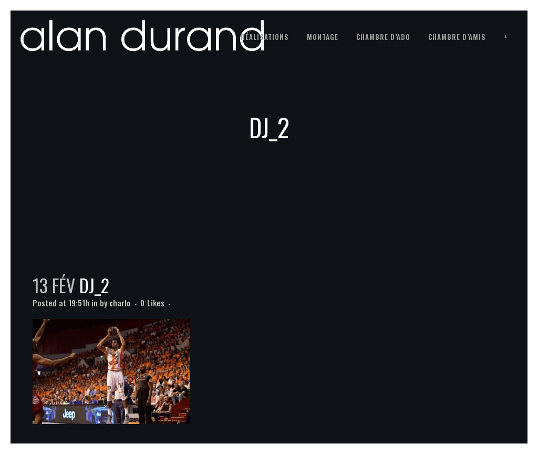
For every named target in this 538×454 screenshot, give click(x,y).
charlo (120, 302)
